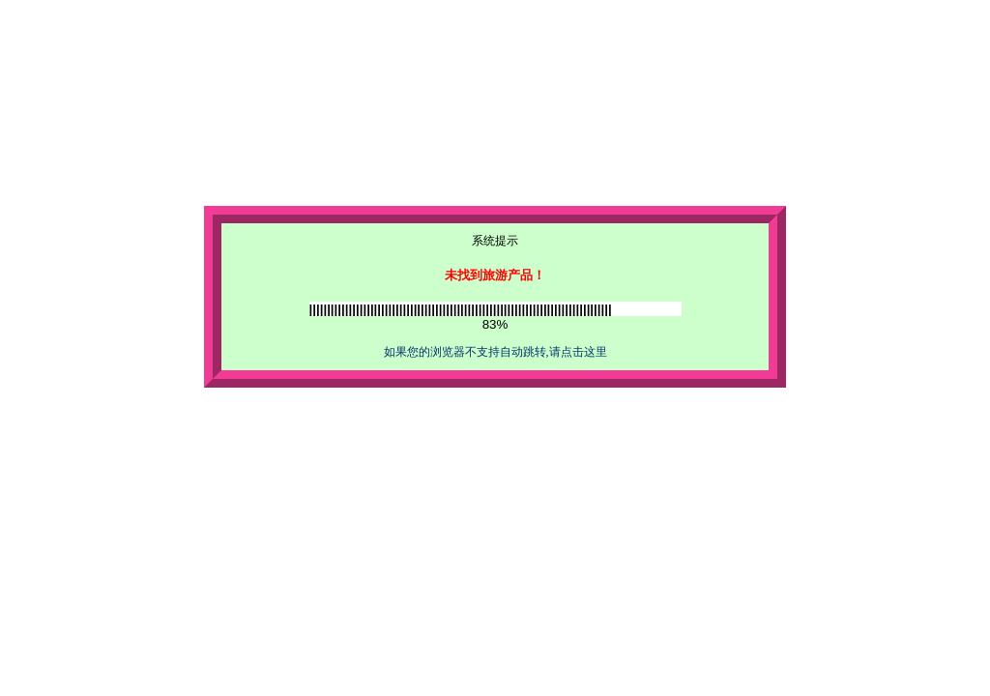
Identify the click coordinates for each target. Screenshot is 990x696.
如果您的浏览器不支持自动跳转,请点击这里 (495, 352)
